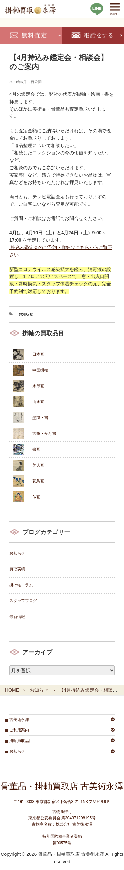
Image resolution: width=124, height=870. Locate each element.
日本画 (38, 354)
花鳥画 (38, 481)
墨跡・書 (40, 417)
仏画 (36, 497)
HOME (12, 690)
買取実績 (17, 569)
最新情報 (17, 616)
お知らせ (26, 314)
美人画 (38, 465)
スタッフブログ (23, 600)
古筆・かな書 (44, 433)
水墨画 (38, 386)
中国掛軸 (40, 370)
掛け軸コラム (21, 585)
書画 (36, 449)
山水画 (38, 402)
